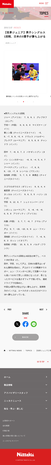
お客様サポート (9, 421)
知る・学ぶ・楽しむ (13, 409)
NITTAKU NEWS (15, 350)
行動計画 (6, 431)
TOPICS (29, 350)
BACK (25, 337)
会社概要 (6, 426)
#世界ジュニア (10, 43)
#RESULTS (17, 27)
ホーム (7, 377)
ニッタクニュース (12, 401)
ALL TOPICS (9, 13)
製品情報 (8, 385)
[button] (17, 101)
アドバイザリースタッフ (16, 393)
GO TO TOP (40, 362)
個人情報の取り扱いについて (14, 436)
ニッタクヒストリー (11, 441)
